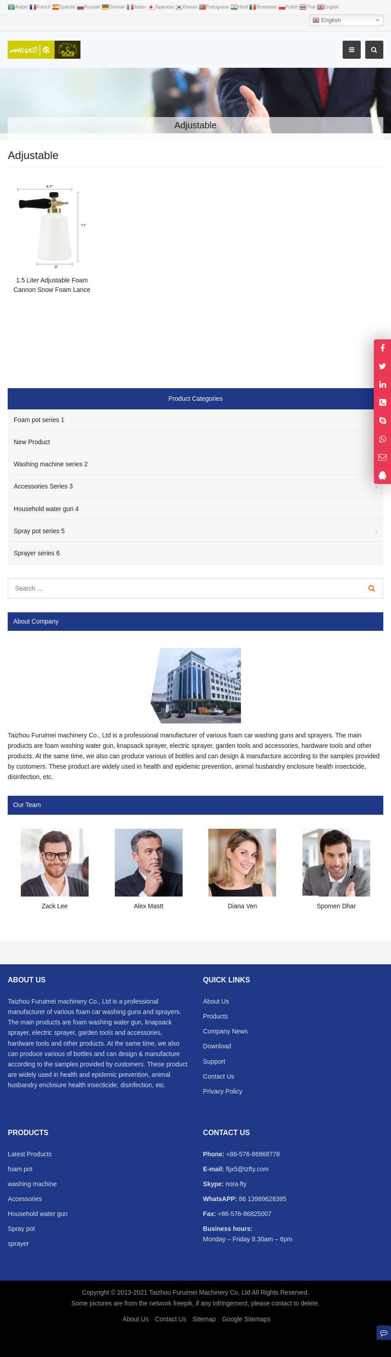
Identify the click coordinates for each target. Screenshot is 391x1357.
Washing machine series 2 (51, 464)
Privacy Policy (222, 1091)
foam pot (20, 1169)
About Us (216, 1001)
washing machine (32, 1184)
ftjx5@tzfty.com (246, 1169)
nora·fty (235, 1184)
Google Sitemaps (246, 1319)
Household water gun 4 (46, 508)
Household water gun (37, 1213)
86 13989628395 (262, 1198)
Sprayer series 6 (37, 553)
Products (215, 1016)
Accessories (25, 1198)
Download (217, 1046)
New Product (32, 442)
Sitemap (204, 1319)
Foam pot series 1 (39, 419)
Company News (225, 1031)
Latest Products (30, 1154)
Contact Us (218, 1076)
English (326, 20)
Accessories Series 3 (43, 486)
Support (214, 1061)
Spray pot (21, 1228)
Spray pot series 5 (39, 531)
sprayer (18, 1243)
